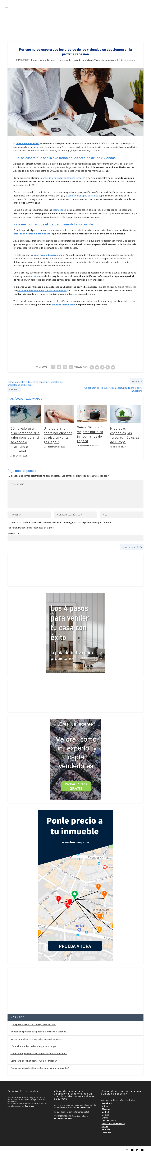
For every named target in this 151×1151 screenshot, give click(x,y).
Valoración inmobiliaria (105, 57)
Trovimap (29, 1104)
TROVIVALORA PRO (63, 1116)
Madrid (105, 1110)
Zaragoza (106, 1130)
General (51, 57)
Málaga (105, 1112)
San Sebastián (109, 1118)
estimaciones (59, 207)
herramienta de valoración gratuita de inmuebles (42, 288)
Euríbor (33, 274)
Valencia (106, 1127)
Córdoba (106, 1107)
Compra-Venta (38, 57)
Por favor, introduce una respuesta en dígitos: (31, 525)
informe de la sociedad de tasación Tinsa (60, 175)
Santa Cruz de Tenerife (113, 1121)
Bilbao (105, 1104)
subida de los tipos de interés (83, 193)
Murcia (105, 1115)
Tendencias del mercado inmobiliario (74, 57)
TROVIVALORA (84, 1105)
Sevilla (105, 1124)
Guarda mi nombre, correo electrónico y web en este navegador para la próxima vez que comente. (61, 520)
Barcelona (107, 1101)
